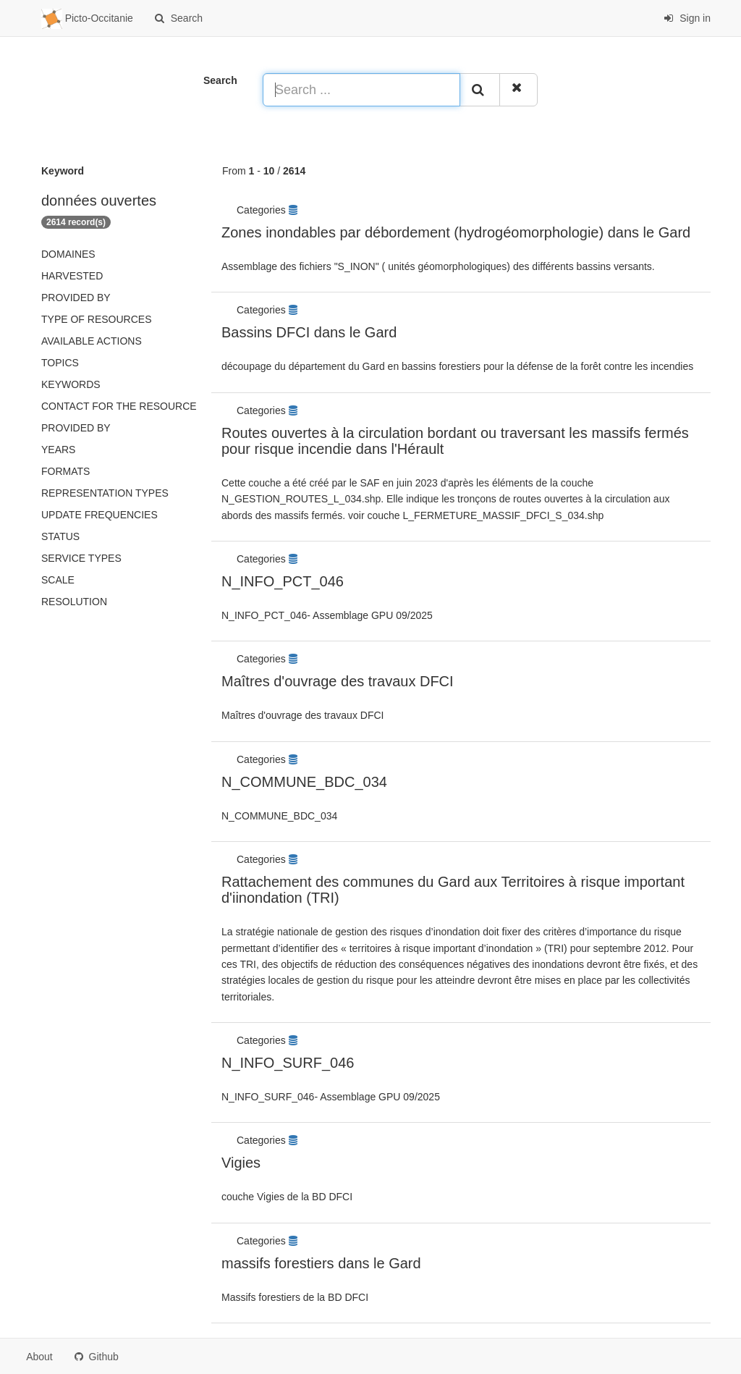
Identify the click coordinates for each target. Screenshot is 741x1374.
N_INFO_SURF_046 (287, 1063)
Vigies (241, 1163)
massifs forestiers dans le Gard (321, 1263)
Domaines (68, 254)
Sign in (687, 18)
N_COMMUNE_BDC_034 (304, 782)
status (60, 536)
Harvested (72, 276)
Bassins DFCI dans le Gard (309, 332)
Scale (58, 580)
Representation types (105, 493)
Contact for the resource (119, 406)
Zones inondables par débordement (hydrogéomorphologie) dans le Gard (455, 232)
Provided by (76, 297)
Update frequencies (99, 514)
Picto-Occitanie (87, 19)
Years (58, 449)
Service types (81, 558)
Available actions (91, 341)
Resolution (74, 601)
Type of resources (96, 319)
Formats (65, 471)
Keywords (71, 384)
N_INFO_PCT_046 (282, 581)
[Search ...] (361, 89)
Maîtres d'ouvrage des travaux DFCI (337, 681)
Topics (60, 362)
